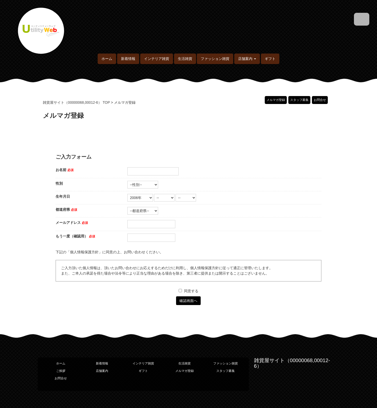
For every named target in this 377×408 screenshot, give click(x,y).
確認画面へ (188, 301)
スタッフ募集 (299, 100)
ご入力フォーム (73, 157)
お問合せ (320, 100)
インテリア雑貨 (156, 59)
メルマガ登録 (276, 100)
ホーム (106, 59)
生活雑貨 (185, 59)
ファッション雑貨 (215, 59)
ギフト (270, 59)
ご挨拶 (60, 371)
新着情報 (128, 59)
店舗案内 (102, 371)
